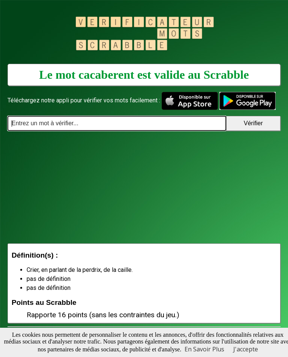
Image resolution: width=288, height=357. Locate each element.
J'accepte (245, 349)
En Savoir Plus (204, 349)
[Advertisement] (144, 187)
